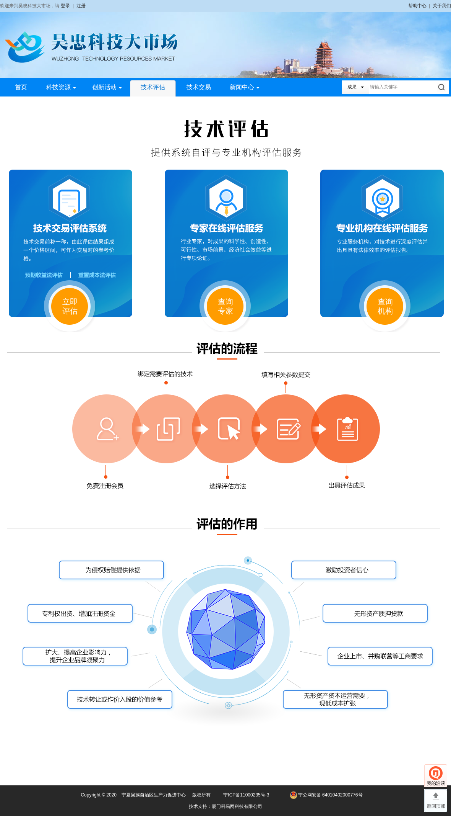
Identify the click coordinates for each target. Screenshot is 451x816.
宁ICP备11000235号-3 (246, 795)
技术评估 (153, 87)
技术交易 (199, 87)
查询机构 (385, 306)
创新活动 (107, 87)
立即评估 (70, 306)
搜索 (442, 87)
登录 (65, 5)
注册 (81, 5)
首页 (21, 87)
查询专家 (225, 306)
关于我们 (442, 5)
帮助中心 (417, 5)
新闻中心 (245, 87)
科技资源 (61, 87)
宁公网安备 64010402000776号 (330, 795)
